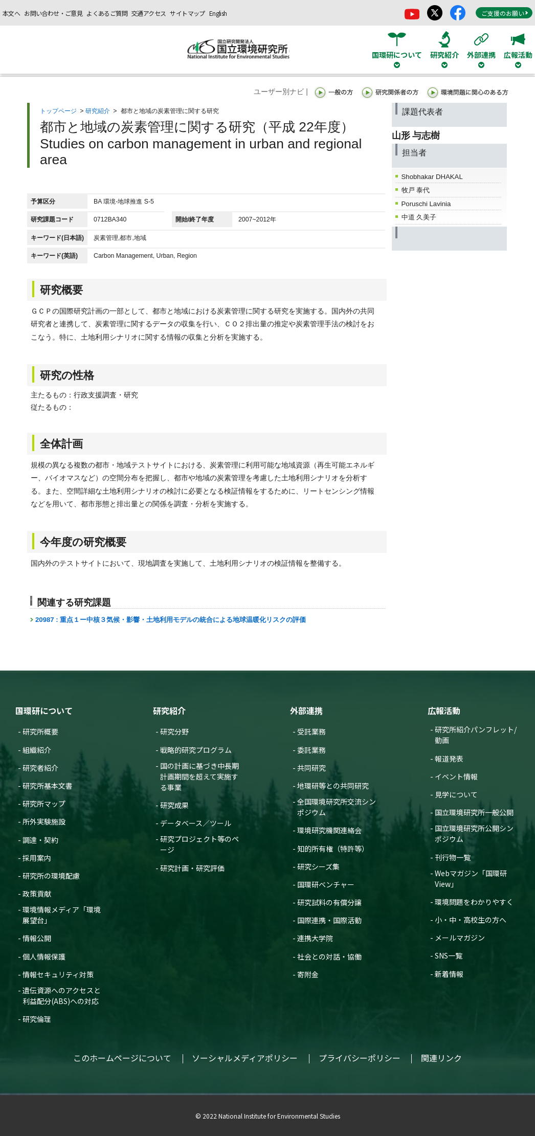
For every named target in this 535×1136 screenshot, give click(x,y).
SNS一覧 (448, 955)
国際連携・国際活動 (329, 920)
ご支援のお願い (504, 13)
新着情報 (449, 974)
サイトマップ (187, 13)
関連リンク (441, 1058)
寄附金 (308, 974)
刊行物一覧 (453, 857)
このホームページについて (122, 1058)
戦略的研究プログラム (196, 750)
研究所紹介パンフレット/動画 (476, 734)
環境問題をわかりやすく (474, 902)
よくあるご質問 (106, 13)
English (218, 13)
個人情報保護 (44, 956)
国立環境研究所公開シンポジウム (474, 833)
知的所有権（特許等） (333, 848)
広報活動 (444, 710)
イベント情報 (456, 776)
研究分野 (174, 731)
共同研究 (311, 768)
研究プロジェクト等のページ (199, 844)
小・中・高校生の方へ (470, 920)
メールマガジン (460, 937)
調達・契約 (40, 840)
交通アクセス (148, 13)
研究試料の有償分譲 (329, 902)
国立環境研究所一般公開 (474, 812)
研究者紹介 (40, 768)
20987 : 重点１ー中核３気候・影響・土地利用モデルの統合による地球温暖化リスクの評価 (170, 619)
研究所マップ (44, 803)
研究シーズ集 (318, 866)
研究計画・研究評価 (192, 868)
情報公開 (37, 938)
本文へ (11, 13)
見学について (456, 794)
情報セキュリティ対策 (58, 974)
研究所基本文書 (48, 786)
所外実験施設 (44, 821)
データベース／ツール (195, 823)
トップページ (58, 111)
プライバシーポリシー (359, 1058)
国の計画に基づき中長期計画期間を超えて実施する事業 (199, 776)
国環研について (44, 710)
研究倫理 (37, 1019)
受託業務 (311, 731)
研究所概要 (40, 731)
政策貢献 (37, 893)
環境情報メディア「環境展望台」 (62, 914)
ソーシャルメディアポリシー (245, 1058)
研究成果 (174, 805)
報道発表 (449, 758)
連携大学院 (315, 938)
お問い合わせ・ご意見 (53, 13)
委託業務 (311, 750)
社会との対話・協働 (329, 956)
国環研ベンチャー (325, 884)
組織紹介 (37, 750)
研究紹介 (97, 111)
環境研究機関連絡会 (329, 830)
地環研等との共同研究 (333, 786)
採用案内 (37, 858)
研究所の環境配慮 (51, 876)
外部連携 (306, 710)
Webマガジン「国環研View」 (471, 878)
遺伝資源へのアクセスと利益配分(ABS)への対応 (62, 995)
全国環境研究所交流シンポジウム (336, 806)
